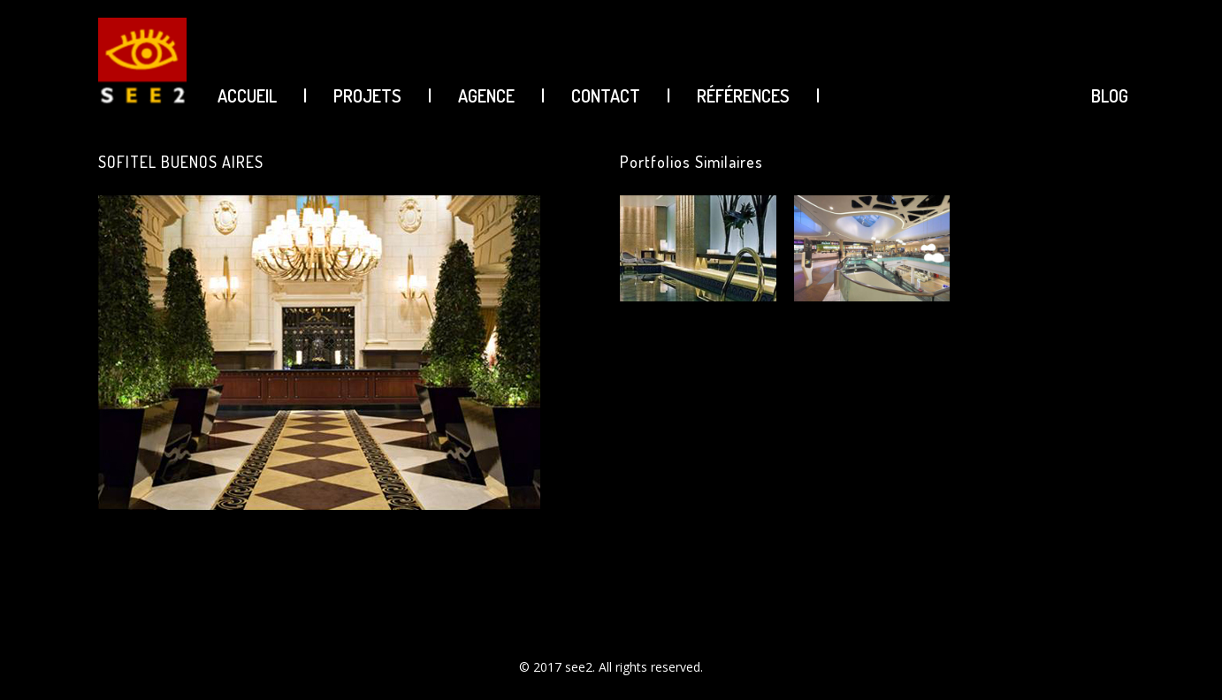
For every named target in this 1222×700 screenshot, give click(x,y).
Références (743, 95)
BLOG (1109, 95)
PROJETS (367, 95)
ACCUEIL (247, 95)
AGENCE (486, 95)
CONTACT (605, 95)
